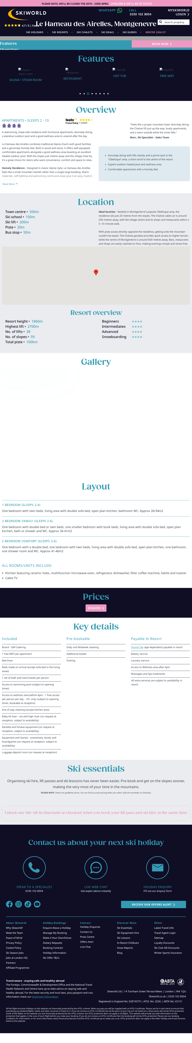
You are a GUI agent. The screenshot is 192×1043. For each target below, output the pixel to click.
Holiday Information (54, 952)
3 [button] (88, 93)
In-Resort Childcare (128, 942)
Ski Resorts (60, 32)
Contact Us (86, 931)
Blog (119, 952)
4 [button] (92, 93)
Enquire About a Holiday (57, 927)
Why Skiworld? (14, 927)
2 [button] (84, 93)
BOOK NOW (160, 44)
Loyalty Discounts (164, 942)
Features (8, 43)
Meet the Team (14, 932)
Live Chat (85, 946)
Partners (11, 962)
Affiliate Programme (17, 967)
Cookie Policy (13, 947)
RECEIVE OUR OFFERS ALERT (152, 904)
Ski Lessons (123, 937)
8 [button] (108, 93)
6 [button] (100, 93)
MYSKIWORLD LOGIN (179, 12)
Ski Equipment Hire (128, 932)
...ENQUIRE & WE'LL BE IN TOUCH (130, 3)
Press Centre (87, 936)
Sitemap (158, 937)
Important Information (45, 996)
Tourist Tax (137, 647)
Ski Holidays (34, 32)
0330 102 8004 (140, 14)
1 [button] (80, 93)
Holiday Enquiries (90, 926)
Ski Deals (107, 32)
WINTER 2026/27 (156, 32)
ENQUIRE (94, 608)
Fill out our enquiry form (158, 891)
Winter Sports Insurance (168, 952)
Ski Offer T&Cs (51, 957)
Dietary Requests (52, 942)
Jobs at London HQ (17, 957)
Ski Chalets (85, 32)
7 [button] (104, 93)
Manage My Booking (55, 932)
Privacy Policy (14, 942)
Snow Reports (125, 947)
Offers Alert (86, 941)
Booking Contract (53, 947)
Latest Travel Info (164, 927)
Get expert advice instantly (96, 891)
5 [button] (96, 93)
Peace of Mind (14, 937)
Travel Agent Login (165, 932)
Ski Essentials (124, 927)
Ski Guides (130, 32)
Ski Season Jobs (15, 952)
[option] (25, 73)
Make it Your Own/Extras (57, 937)
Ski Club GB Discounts (166, 947)
